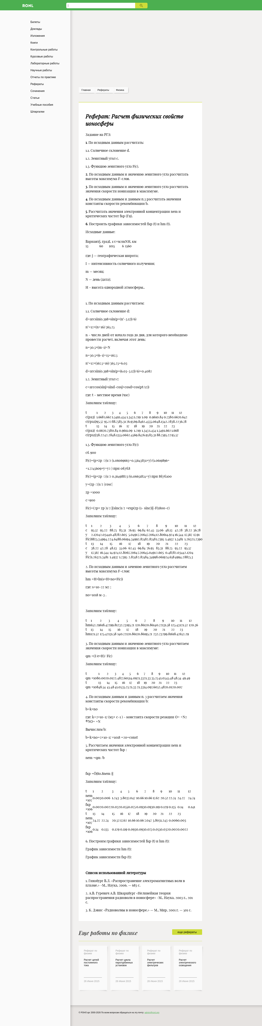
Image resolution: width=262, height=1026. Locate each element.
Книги (34, 42)
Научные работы (41, 70)
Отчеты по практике (43, 77)
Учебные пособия (41, 104)
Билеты (35, 22)
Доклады (36, 28)
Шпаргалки (37, 111)
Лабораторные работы (44, 63)
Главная (86, 90)
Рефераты (37, 84)
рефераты (103, 90)
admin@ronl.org (152, 1012)
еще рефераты (187, 932)
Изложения (37, 35)
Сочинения (37, 90)
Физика (120, 90)
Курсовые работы (41, 56)
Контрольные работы (44, 49)
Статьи (34, 97)
